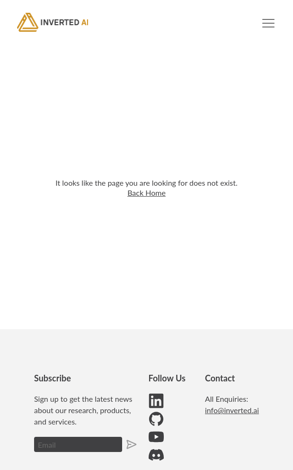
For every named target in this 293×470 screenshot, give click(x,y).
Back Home (146, 192)
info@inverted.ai (232, 410)
